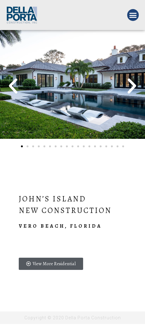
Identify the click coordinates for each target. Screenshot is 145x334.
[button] (133, 15)
